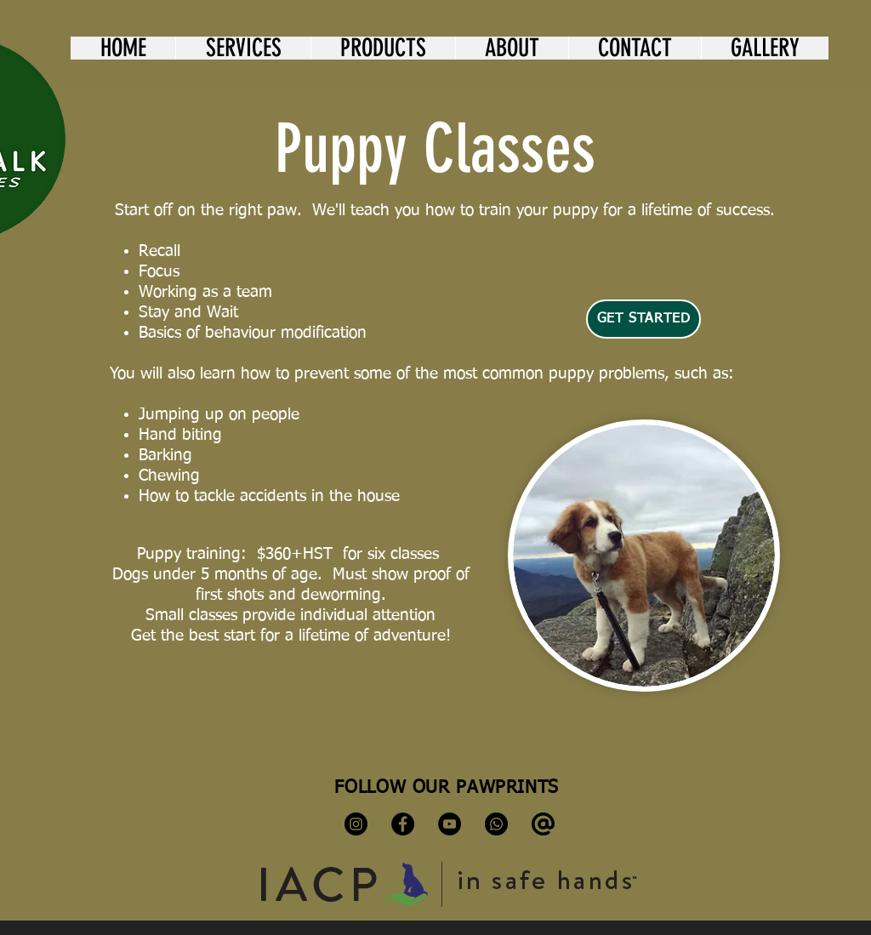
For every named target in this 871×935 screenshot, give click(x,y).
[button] (242, 48)
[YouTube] (449, 823)
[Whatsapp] (496, 823)
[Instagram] (355, 823)
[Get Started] (643, 319)
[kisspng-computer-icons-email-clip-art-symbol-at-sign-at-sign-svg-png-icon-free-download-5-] (543, 823)
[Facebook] (402, 823)
